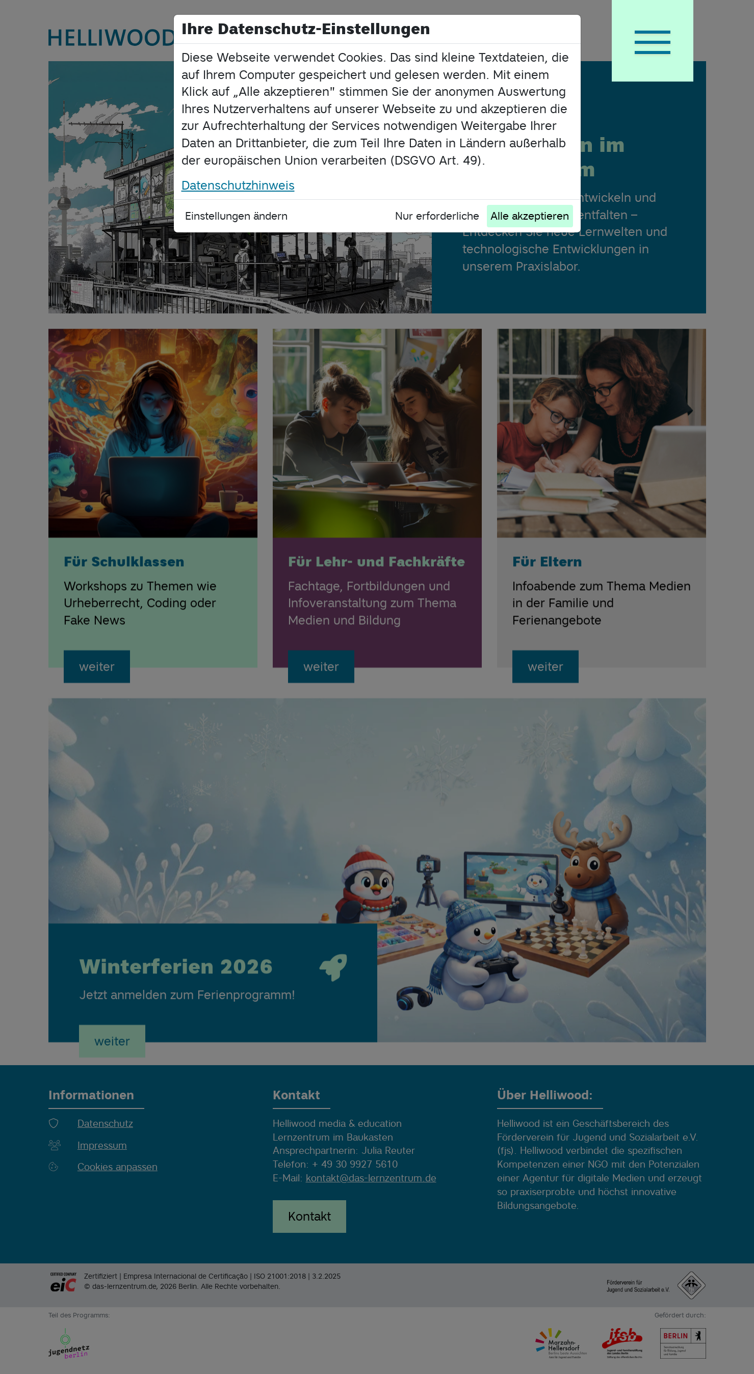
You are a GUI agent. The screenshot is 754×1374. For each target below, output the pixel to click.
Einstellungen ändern (236, 216)
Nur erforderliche (437, 216)
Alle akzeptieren (529, 216)
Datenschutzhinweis (238, 185)
